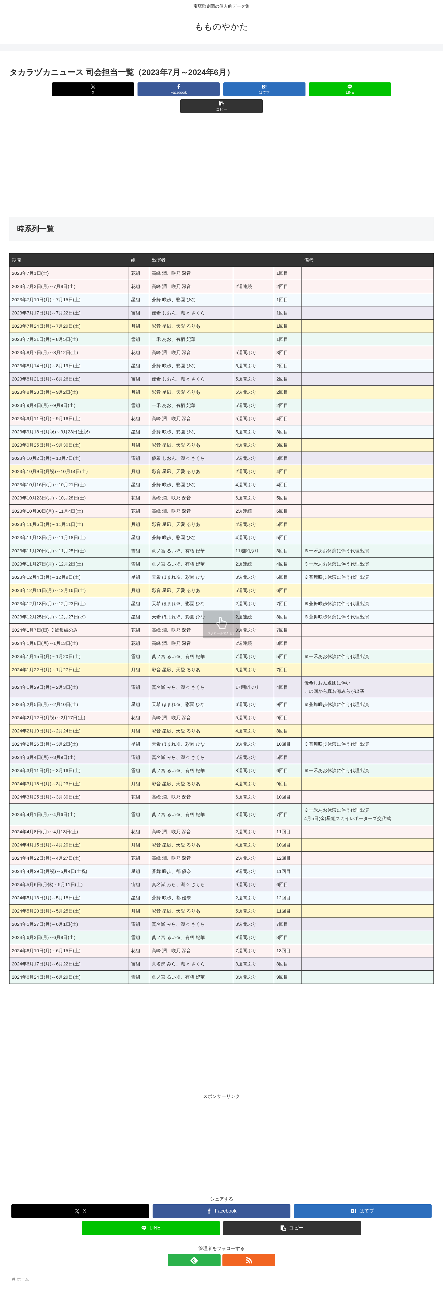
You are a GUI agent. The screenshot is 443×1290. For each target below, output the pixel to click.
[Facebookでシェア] (150, 89)
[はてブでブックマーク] (222, 89)
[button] (364, 89)
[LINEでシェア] (293, 89)
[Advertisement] (193, 148)
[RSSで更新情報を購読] (228, 1243)
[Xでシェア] (79, 89)
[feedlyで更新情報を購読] (214, 1243)
